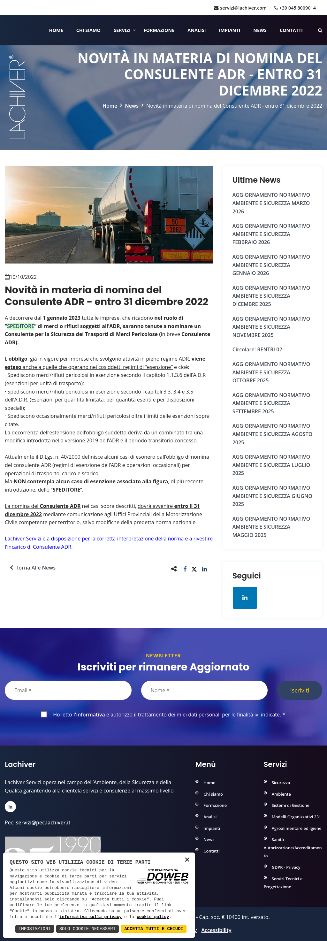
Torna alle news (33, 567)
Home (56, 30)
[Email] (68, 690)
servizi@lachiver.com (240, 8)
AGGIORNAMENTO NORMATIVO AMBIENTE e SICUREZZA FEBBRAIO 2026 (271, 234)
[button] (185, 568)
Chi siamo (88, 30)
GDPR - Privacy (286, 867)
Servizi (122, 30)
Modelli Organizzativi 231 (296, 817)
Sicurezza (281, 782)
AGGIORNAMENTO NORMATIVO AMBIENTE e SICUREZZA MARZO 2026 (271, 203)
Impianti (229, 30)
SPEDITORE (20, 326)
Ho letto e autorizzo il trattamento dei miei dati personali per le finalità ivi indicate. (167, 714)
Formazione (159, 30)
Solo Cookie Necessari (87, 929)
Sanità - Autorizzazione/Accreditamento (293, 848)
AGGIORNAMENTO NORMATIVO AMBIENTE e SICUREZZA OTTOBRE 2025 (271, 372)
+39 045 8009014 (295, 8)
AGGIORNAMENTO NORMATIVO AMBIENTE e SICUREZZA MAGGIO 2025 (271, 527)
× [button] (187, 860)
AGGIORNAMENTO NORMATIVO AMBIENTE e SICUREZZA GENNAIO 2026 (271, 265)
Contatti (291, 30)
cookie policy (153, 917)
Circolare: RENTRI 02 (257, 349)
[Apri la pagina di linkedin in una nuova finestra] (245, 597)
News (260, 30)
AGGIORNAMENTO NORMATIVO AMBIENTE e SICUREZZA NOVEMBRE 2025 (271, 327)
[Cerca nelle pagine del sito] (320, 30)
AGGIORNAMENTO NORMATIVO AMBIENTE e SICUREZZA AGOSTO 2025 (272, 434)
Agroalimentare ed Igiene (297, 828)
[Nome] (204, 690)
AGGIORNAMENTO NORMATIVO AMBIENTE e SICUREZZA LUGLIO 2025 (271, 465)
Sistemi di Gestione (290, 805)
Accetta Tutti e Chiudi (153, 929)
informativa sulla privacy (90, 917)
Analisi (196, 30)
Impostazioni (35, 929)
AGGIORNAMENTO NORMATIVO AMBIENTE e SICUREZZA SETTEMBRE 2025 (271, 403)
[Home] (5, 30)
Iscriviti (299, 690)
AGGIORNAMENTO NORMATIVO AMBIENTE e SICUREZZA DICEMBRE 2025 (271, 296)
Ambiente (281, 794)
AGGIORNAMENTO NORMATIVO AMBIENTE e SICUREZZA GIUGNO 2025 (272, 496)
